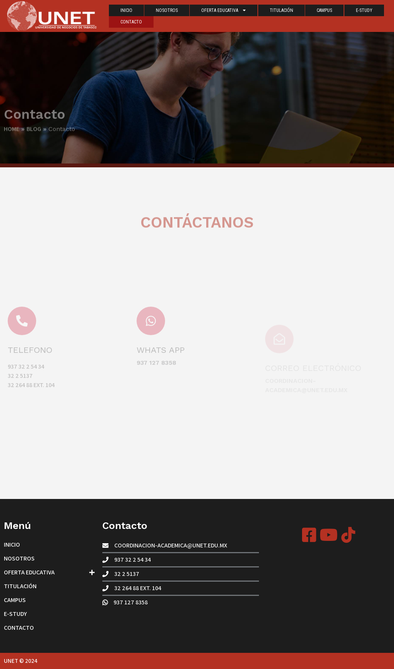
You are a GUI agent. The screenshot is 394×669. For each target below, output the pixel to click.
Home (11, 132)
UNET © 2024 (20, 660)
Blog (34, 132)
